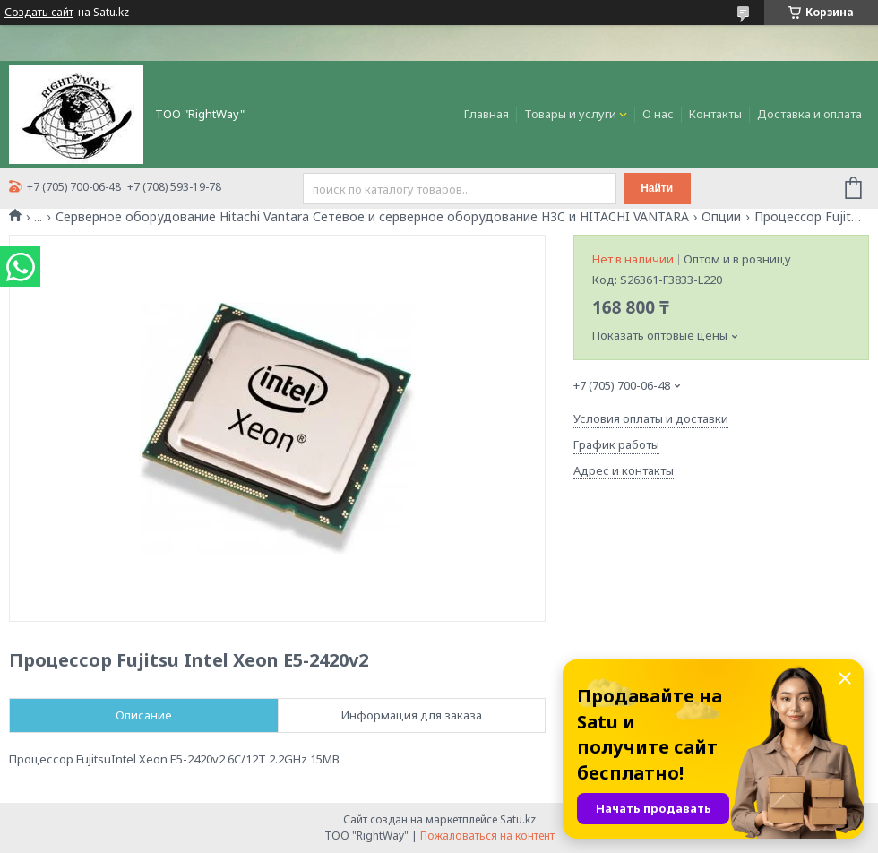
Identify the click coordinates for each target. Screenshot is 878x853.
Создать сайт (38, 12)
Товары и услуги (570, 114)
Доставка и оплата (809, 114)
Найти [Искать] (657, 188)
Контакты (715, 114)
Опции (721, 217)
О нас (658, 114)
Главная (486, 114)
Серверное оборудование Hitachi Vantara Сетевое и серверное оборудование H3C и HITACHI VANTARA (372, 217)
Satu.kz (518, 819)
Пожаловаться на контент (487, 835)
